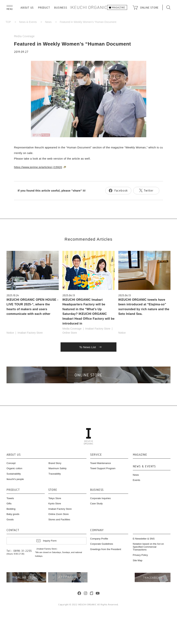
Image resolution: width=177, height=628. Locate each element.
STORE (52, 490)
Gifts (9, 503)
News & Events (28, 21)
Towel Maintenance (100, 463)
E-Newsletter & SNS (144, 538)
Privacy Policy (140, 555)
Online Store (69, 332)
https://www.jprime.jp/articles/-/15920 (38, 167)
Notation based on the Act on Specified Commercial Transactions (148, 546)
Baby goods (13, 514)
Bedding (11, 508)
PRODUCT (44, 7)
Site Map (137, 560)
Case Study (96, 503)
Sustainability (14, 473)
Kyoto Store (54, 503)
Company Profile (99, 538)
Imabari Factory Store (30, 332)
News (48, 21)
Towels (10, 498)
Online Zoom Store (58, 514)
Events (136, 480)
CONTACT (13, 530)
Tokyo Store (54, 498)
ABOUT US (27, 7)
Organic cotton (14, 468)
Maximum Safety (57, 468)
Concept (11, 463)
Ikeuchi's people (15, 479)
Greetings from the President (105, 549)
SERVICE (96, 454)
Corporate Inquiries (100, 498)
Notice (10, 332)
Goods (10, 519)
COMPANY (97, 530)
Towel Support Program (103, 468)
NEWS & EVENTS (144, 466)
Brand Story (54, 463)
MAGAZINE (140, 454)
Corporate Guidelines (101, 543)
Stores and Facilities (59, 519)
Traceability (54, 473)
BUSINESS (60, 7)
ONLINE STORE (149, 7)
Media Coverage (24, 36)
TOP (8, 21)
